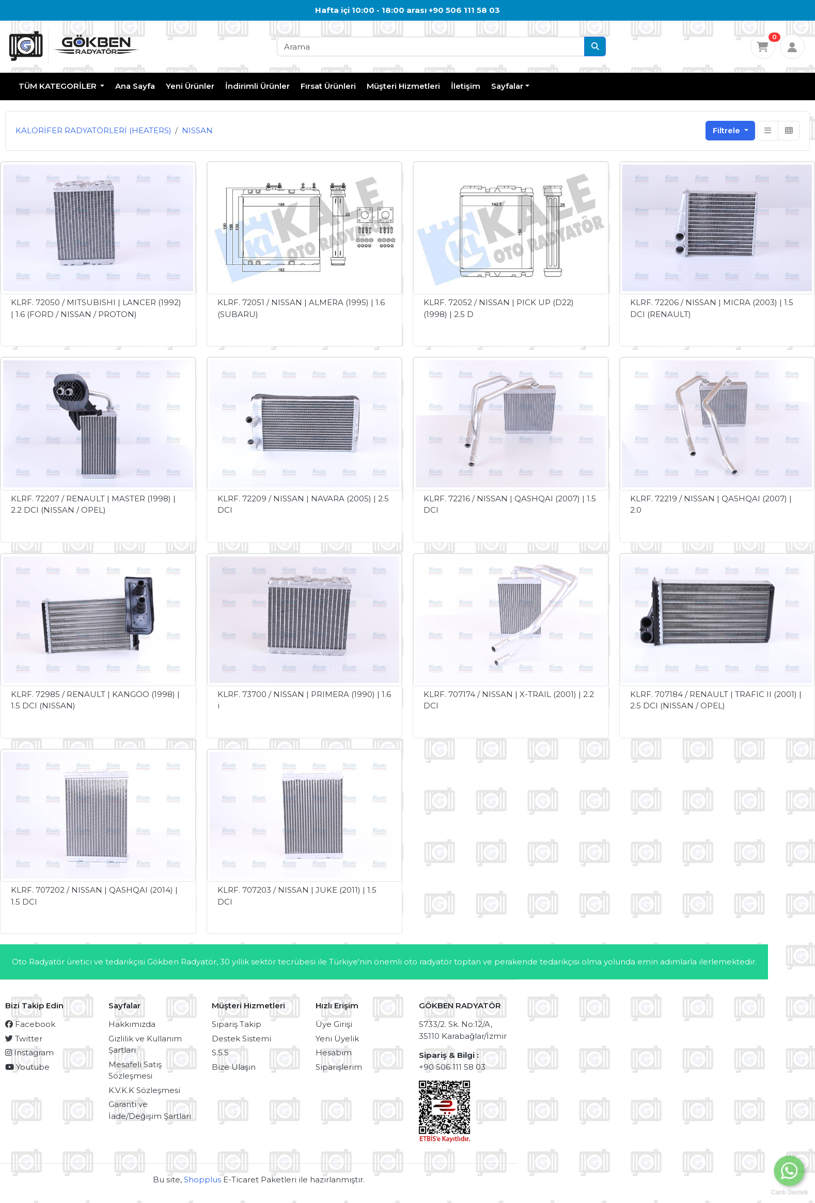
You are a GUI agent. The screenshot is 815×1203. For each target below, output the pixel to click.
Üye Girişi (334, 1024)
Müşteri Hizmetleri (403, 86)
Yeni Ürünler (190, 86)
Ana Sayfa (135, 86)
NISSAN (197, 130)
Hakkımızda (131, 1024)
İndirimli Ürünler (257, 86)
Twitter (23, 1038)
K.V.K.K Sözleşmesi (144, 1090)
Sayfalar (507, 86)
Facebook (30, 1024)
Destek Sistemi (241, 1038)
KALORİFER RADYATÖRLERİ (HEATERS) (93, 130)
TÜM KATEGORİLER (59, 86)
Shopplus (202, 1179)
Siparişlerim (339, 1067)
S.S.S (220, 1052)
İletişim (465, 86)
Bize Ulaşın (234, 1067)
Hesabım (334, 1052)
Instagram (29, 1052)
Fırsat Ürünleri (328, 86)
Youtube (27, 1067)
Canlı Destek (789, 1191)
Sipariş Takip (236, 1024)
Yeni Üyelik (337, 1038)
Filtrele (727, 130)
